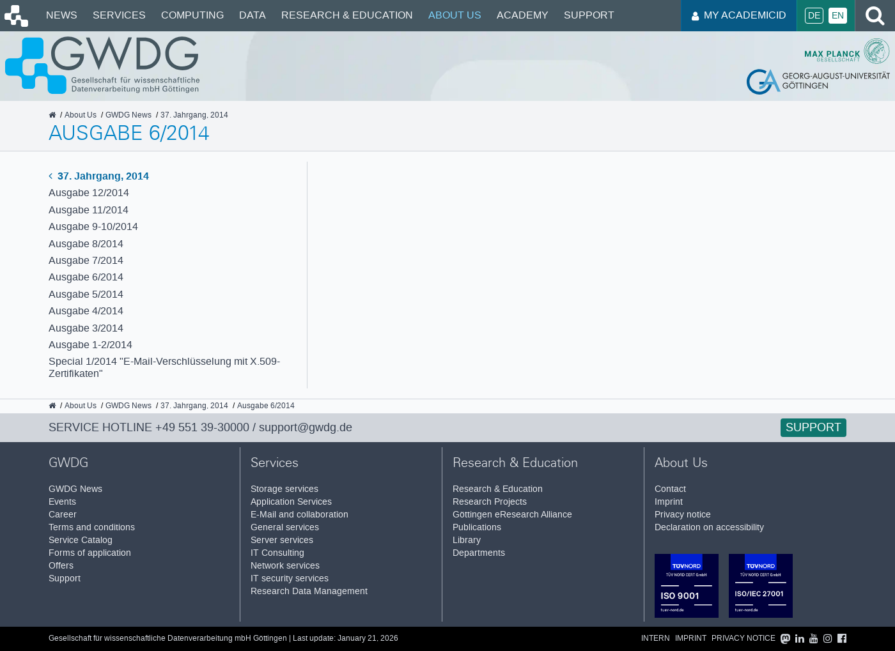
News (61, 15)
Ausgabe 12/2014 (89, 192)
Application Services (291, 502)
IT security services (290, 578)
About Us (454, 15)
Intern (655, 638)
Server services (282, 540)
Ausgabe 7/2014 (86, 260)
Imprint (669, 502)
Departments (479, 553)
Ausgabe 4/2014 (86, 310)
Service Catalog (81, 540)
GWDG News (75, 489)
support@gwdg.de (305, 427)
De (814, 15)
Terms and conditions (92, 527)
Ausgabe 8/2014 (86, 243)
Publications (477, 527)
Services (119, 15)
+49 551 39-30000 (202, 427)
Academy (523, 15)
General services (285, 527)
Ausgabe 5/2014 (86, 294)
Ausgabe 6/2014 (86, 277)
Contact (670, 489)
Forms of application (90, 553)
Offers (61, 566)
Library (467, 540)
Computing (192, 15)
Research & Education (347, 15)
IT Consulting (277, 553)
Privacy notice (683, 514)
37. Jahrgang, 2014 (99, 176)
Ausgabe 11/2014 (88, 209)
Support (589, 15)
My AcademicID (739, 15)
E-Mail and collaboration (299, 514)
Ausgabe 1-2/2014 (90, 344)
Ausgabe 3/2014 (86, 328)
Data (252, 15)
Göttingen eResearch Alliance (512, 514)
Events (62, 502)
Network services (285, 566)
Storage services (284, 489)
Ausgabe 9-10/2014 (93, 226)
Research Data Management (309, 591)
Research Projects (490, 502)
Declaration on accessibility (709, 527)
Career (63, 514)
